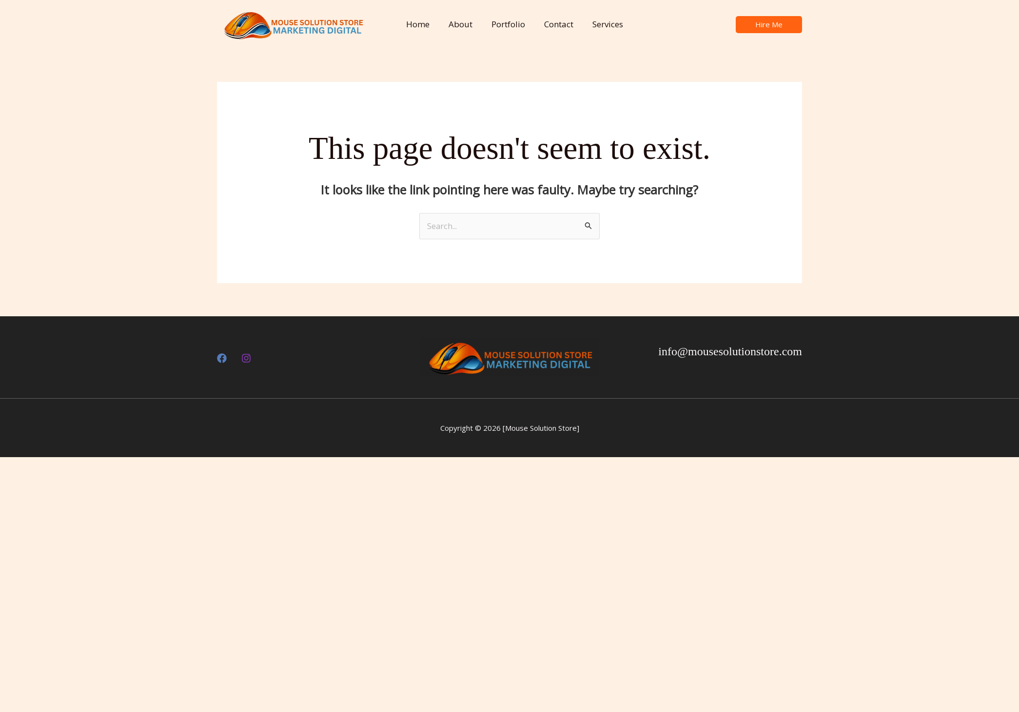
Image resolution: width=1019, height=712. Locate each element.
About (458, 24)
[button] (769, 24)
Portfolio (503, 24)
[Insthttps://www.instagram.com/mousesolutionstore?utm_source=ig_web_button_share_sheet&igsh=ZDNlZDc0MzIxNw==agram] (246, 359)
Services (598, 24)
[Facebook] (222, 359)
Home (418, 24)
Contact (551, 24)
